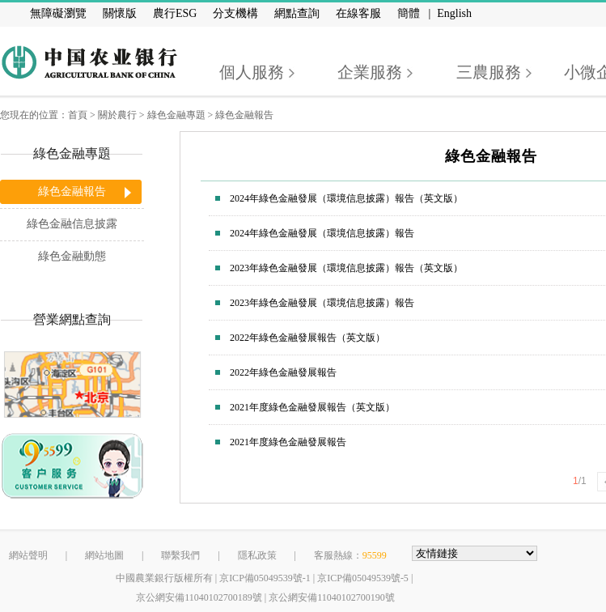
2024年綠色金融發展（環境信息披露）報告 (322, 233)
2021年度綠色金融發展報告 (288, 442)
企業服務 (369, 72)
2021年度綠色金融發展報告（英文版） (312, 407)
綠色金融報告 (244, 115)
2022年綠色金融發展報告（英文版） (307, 337)
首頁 (77, 115)
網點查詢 (297, 13)
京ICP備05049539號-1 (265, 578)
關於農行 (117, 115)
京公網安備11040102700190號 (332, 597)
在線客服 (358, 13)
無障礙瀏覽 (58, 13)
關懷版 (120, 13)
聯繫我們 (180, 555)
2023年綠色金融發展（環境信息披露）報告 (322, 302)
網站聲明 (28, 555)
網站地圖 (104, 555)
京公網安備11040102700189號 (199, 597)
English (454, 13)
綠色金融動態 (72, 256)
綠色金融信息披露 (72, 224)
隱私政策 (257, 555)
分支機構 (235, 13)
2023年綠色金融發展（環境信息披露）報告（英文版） (346, 268)
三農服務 (488, 72)
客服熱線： (350, 555)
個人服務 (251, 72)
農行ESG (175, 13)
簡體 (408, 13)
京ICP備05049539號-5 (363, 578)
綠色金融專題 (176, 115)
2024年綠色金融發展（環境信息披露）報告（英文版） (346, 198)
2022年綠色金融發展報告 (283, 372)
